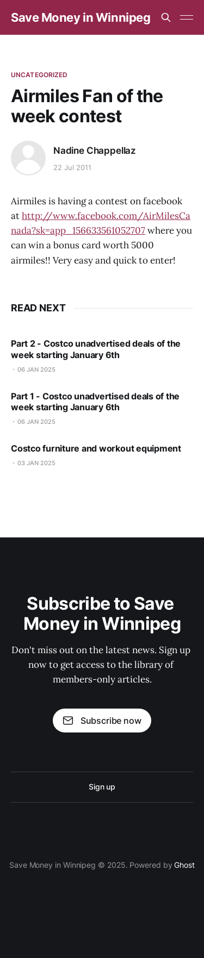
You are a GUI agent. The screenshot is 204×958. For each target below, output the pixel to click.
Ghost (184, 864)
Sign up (102, 786)
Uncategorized (39, 75)
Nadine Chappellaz (94, 150)
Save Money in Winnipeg (80, 17)
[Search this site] (166, 17)
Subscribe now (102, 720)
